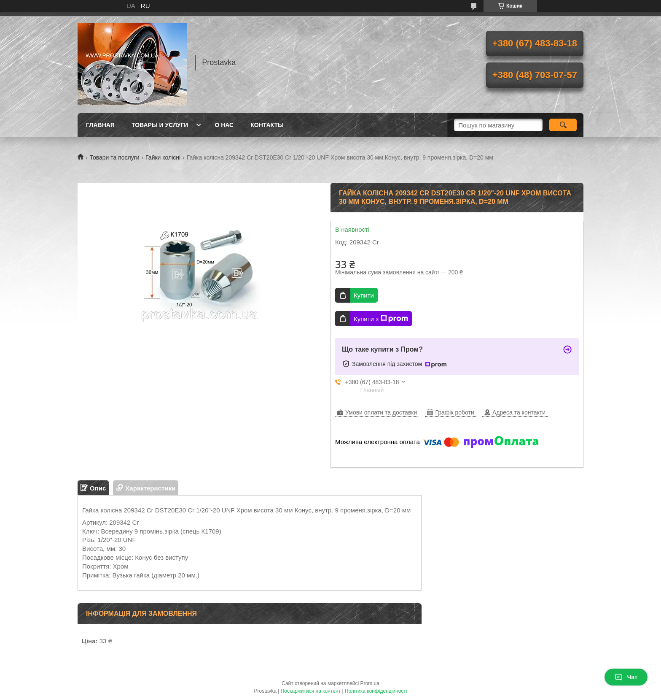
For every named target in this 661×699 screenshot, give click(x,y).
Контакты (266, 125)
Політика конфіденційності (376, 691)
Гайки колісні (162, 157)
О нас (224, 125)
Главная (100, 125)
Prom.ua (369, 683)
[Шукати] (563, 125)
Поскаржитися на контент (311, 691)
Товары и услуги (160, 125)
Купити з (381, 318)
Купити (364, 295)
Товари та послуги (114, 157)
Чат (626, 677)
